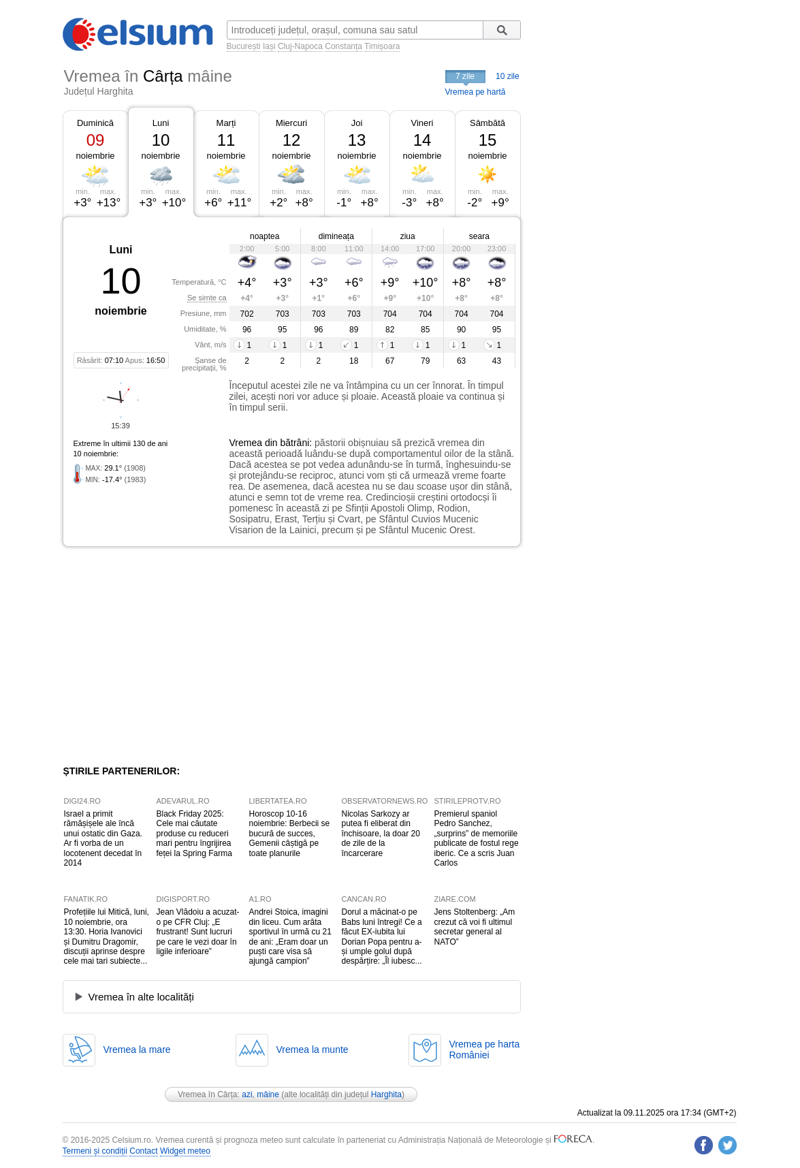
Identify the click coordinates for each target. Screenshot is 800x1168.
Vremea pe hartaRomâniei (484, 1049)
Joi (357, 123)
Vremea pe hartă (475, 92)
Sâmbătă (487, 123)
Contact (143, 1151)
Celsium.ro (131, 1140)
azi (247, 1094)
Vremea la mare (137, 1049)
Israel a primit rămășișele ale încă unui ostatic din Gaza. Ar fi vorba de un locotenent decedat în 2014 (103, 838)
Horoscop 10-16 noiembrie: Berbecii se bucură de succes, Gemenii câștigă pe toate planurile (289, 833)
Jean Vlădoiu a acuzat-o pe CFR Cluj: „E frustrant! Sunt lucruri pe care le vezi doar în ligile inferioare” (198, 931)
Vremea (246, 442)
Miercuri (291, 123)
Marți (226, 123)
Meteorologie (519, 1140)
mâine (268, 1094)
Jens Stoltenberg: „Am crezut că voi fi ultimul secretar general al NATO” (474, 926)
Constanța (343, 46)
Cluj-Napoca (300, 46)
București (244, 46)
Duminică (95, 123)
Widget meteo (185, 1151)
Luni (161, 123)
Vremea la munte (312, 1049)
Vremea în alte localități (141, 997)
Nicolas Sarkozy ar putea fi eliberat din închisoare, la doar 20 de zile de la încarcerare (381, 833)
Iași (269, 46)
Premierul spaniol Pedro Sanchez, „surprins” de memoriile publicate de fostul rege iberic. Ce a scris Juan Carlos (476, 838)
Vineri (422, 123)
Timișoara (382, 46)
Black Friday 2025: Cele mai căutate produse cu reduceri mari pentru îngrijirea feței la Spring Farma (194, 833)
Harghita (386, 1094)
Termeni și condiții (95, 1151)
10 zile (507, 76)
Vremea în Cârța (208, 1094)
